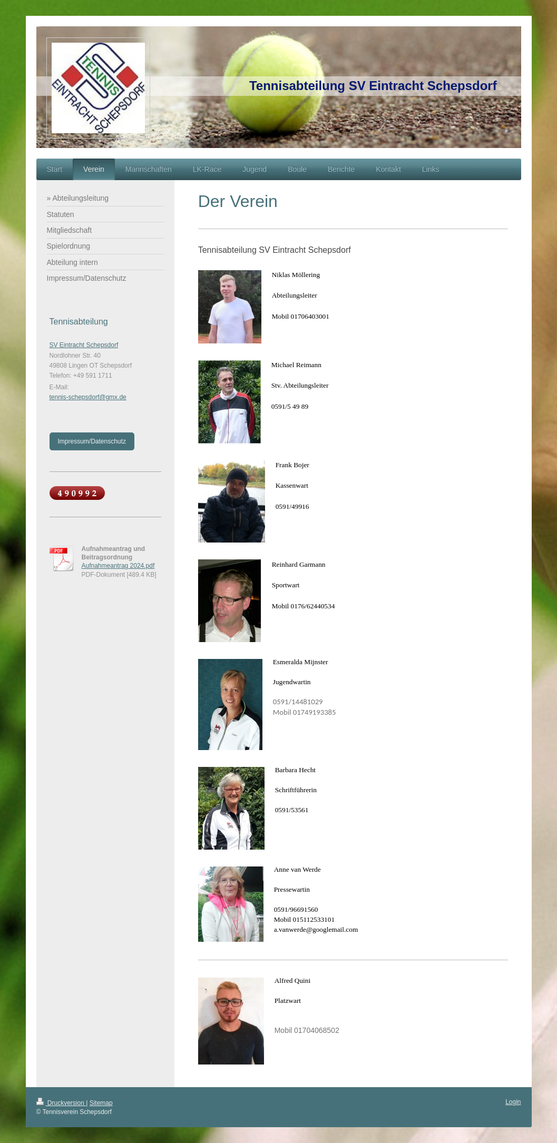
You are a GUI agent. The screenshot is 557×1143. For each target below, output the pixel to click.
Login (513, 1102)
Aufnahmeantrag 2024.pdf (118, 565)
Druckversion (61, 1103)
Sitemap (101, 1103)
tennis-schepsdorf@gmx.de (88, 397)
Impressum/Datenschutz (92, 441)
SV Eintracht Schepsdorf (84, 345)
